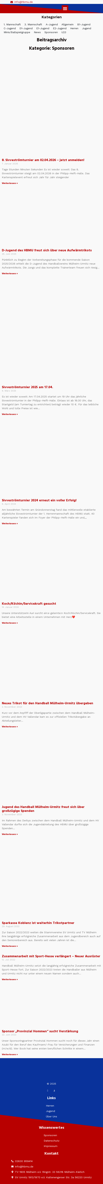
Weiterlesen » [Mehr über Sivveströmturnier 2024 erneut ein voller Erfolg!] (10, 523)
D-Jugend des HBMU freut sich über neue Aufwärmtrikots (47, 250)
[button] (65, 8)
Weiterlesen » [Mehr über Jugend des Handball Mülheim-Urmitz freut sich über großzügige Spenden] (10, 834)
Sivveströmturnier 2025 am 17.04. (27, 387)
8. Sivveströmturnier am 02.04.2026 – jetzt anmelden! (43, 160)
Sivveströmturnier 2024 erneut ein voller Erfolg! (39, 500)
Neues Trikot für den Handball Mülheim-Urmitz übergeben (47, 703)
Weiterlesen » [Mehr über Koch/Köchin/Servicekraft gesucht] (10, 623)
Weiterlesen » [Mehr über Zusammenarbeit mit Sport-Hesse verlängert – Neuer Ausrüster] (10, 979)
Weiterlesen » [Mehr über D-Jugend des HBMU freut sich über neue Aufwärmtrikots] (10, 273)
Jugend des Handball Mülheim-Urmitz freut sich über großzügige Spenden (43, 809)
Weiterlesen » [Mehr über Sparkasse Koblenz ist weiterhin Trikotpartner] (10, 946)
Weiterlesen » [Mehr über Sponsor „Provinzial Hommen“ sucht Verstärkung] (10, 1054)
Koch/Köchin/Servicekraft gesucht (29, 604)
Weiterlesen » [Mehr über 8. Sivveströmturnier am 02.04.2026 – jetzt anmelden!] (10, 183)
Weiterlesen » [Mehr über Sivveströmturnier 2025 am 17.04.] (10, 414)
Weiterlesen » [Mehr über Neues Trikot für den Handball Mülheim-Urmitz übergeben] (10, 726)
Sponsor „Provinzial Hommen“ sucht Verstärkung (40, 1031)
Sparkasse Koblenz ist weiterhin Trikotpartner (38, 923)
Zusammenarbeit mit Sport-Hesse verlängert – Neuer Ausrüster (51, 956)
